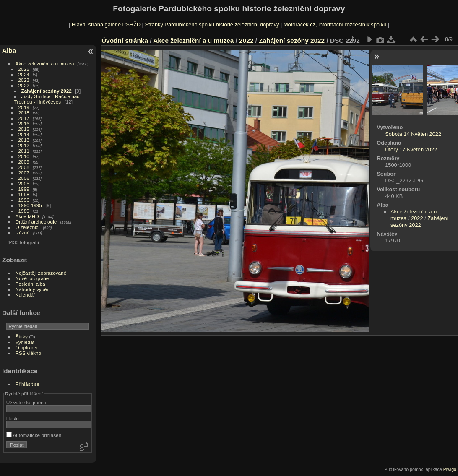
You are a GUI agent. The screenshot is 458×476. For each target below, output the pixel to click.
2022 (23, 85)
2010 (23, 156)
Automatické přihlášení (34, 435)
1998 (23, 194)
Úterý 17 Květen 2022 (411, 149)
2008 (23, 167)
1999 (23, 189)
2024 (23, 74)
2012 (23, 145)
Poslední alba (30, 283)
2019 (23, 107)
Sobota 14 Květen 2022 (413, 134)
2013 (23, 140)
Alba (9, 50)
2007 (23, 172)
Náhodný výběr (32, 289)
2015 (23, 129)
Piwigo (449, 469)
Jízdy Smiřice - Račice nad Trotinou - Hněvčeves (47, 99)
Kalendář (25, 294)
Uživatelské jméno (26, 402)
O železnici (28, 227)
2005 (23, 183)
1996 (23, 200)
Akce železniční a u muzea (45, 63)
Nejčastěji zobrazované (41, 273)
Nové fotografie (32, 278)
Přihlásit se (28, 384)
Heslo (12, 418)
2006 (23, 178)
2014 (23, 134)
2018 (23, 112)
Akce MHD (27, 216)
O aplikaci (26, 347)
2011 (23, 150)
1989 (23, 210)
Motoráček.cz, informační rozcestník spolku (335, 24)
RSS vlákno (28, 353)
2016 (23, 123)
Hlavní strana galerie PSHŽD (106, 24)
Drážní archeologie (36, 221)
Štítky (22, 336)
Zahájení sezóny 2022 (46, 91)
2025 (23, 69)
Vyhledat (25, 342)
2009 (23, 161)
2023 (23, 80)
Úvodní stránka (124, 40)
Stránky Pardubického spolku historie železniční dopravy (212, 24)
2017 (23, 118)
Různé (23, 232)
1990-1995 (30, 205)
